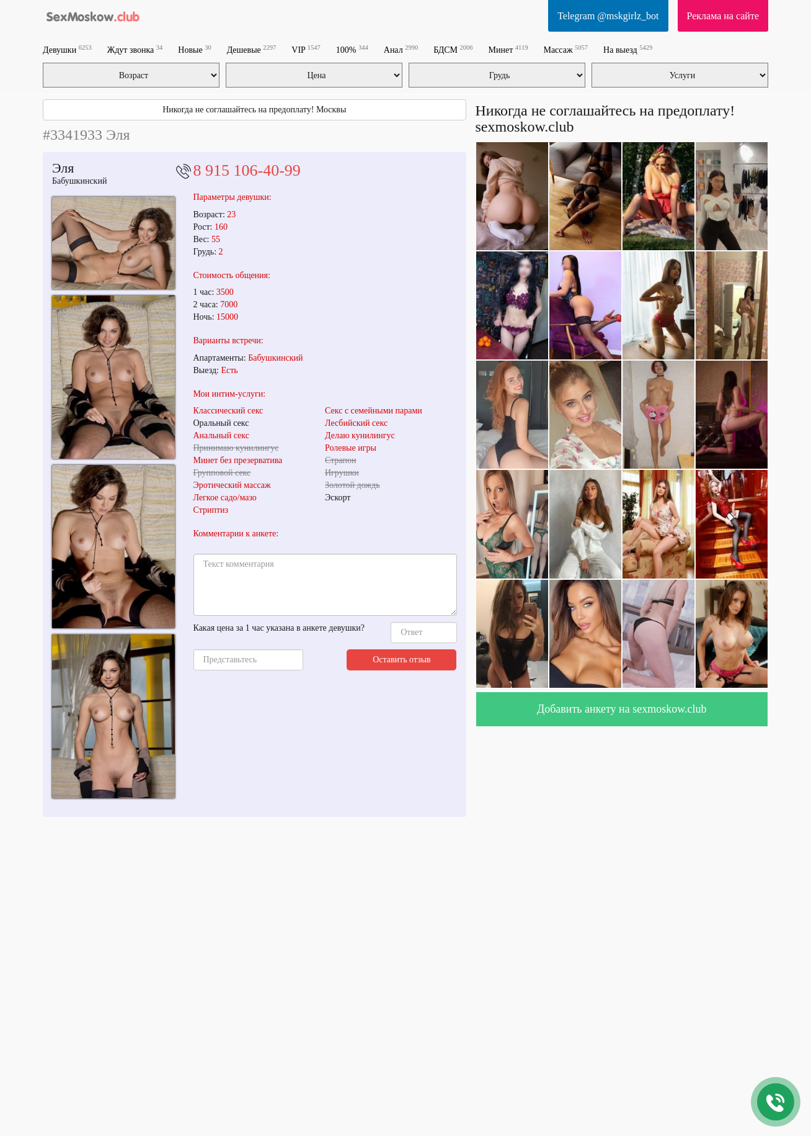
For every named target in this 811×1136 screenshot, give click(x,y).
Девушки (67, 49)
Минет (508, 49)
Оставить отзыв (402, 659)
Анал (401, 49)
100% (352, 49)
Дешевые (252, 49)
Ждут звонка (135, 49)
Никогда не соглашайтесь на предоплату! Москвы (254, 109)
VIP (306, 49)
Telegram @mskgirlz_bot (607, 16)
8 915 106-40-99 (247, 170)
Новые (194, 49)
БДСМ (452, 49)
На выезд (627, 49)
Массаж (565, 49)
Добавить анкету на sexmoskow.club (622, 709)
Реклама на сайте (723, 16)
